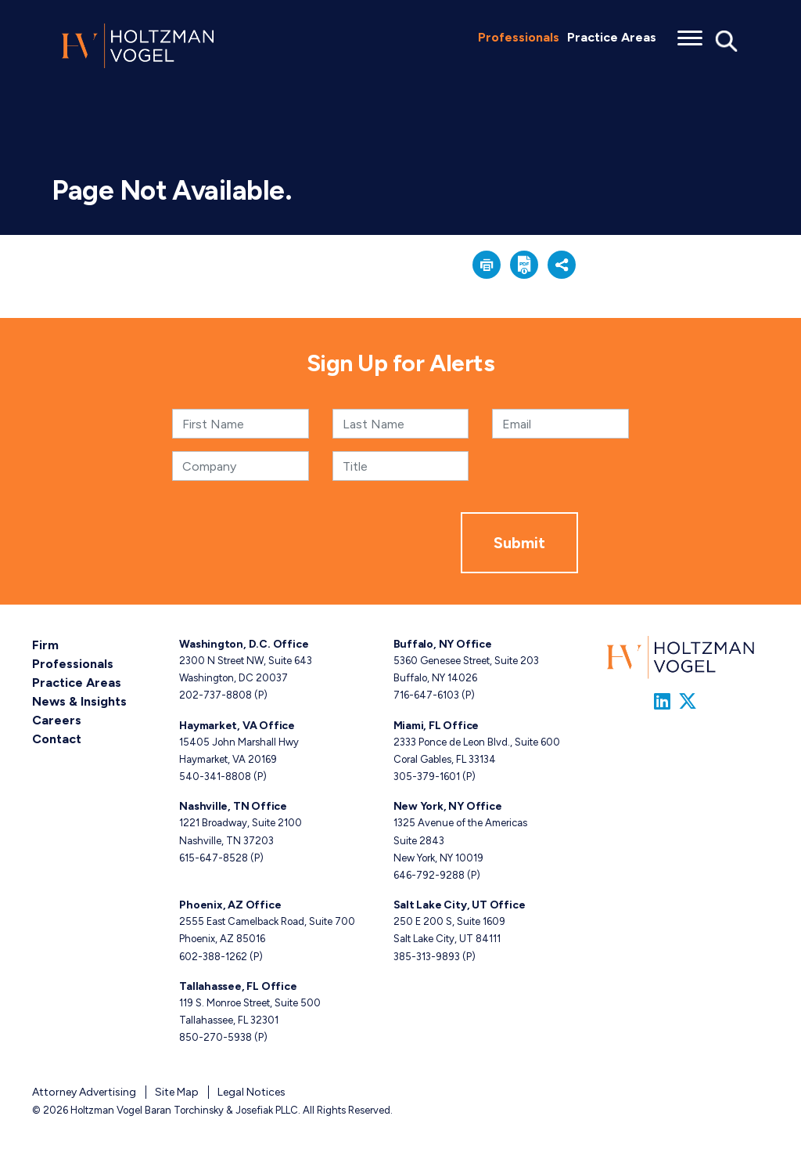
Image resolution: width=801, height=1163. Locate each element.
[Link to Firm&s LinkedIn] (662, 701)
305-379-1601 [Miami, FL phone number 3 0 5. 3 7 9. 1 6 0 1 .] (426, 776)
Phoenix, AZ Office (230, 905)
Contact (56, 738)
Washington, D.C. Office (243, 644)
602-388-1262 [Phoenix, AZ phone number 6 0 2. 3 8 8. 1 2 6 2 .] (213, 957)
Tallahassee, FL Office (237, 986)
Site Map (177, 1092)
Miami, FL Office (436, 725)
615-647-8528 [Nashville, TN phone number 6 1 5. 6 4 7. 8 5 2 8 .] (213, 858)
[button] (486, 265)
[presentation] (342, 542)
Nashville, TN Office (233, 806)
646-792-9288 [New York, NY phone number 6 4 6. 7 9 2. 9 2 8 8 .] (429, 875)
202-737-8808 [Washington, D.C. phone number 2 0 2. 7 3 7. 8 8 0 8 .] (215, 695)
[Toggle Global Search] (726, 40)
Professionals (518, 37)
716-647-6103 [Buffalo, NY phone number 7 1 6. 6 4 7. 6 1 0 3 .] (426, 695)
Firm (45, 644)
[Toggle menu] (689, 32)
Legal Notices (251, 1092)
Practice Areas (611, 37)
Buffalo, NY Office (442, 644)
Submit (519, 542)
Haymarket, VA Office (237, 725)
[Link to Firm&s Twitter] (687, 701)
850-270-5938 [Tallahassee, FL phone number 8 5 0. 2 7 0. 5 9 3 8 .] (215, 1037)
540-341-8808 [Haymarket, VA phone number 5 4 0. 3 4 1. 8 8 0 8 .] (215, 776)
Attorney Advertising (84, 1092)
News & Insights (79, 701)
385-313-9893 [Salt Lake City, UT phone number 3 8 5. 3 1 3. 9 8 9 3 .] (426, 957)
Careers (56, 720)
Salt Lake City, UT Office (459, 905)
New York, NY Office (447, 806)
